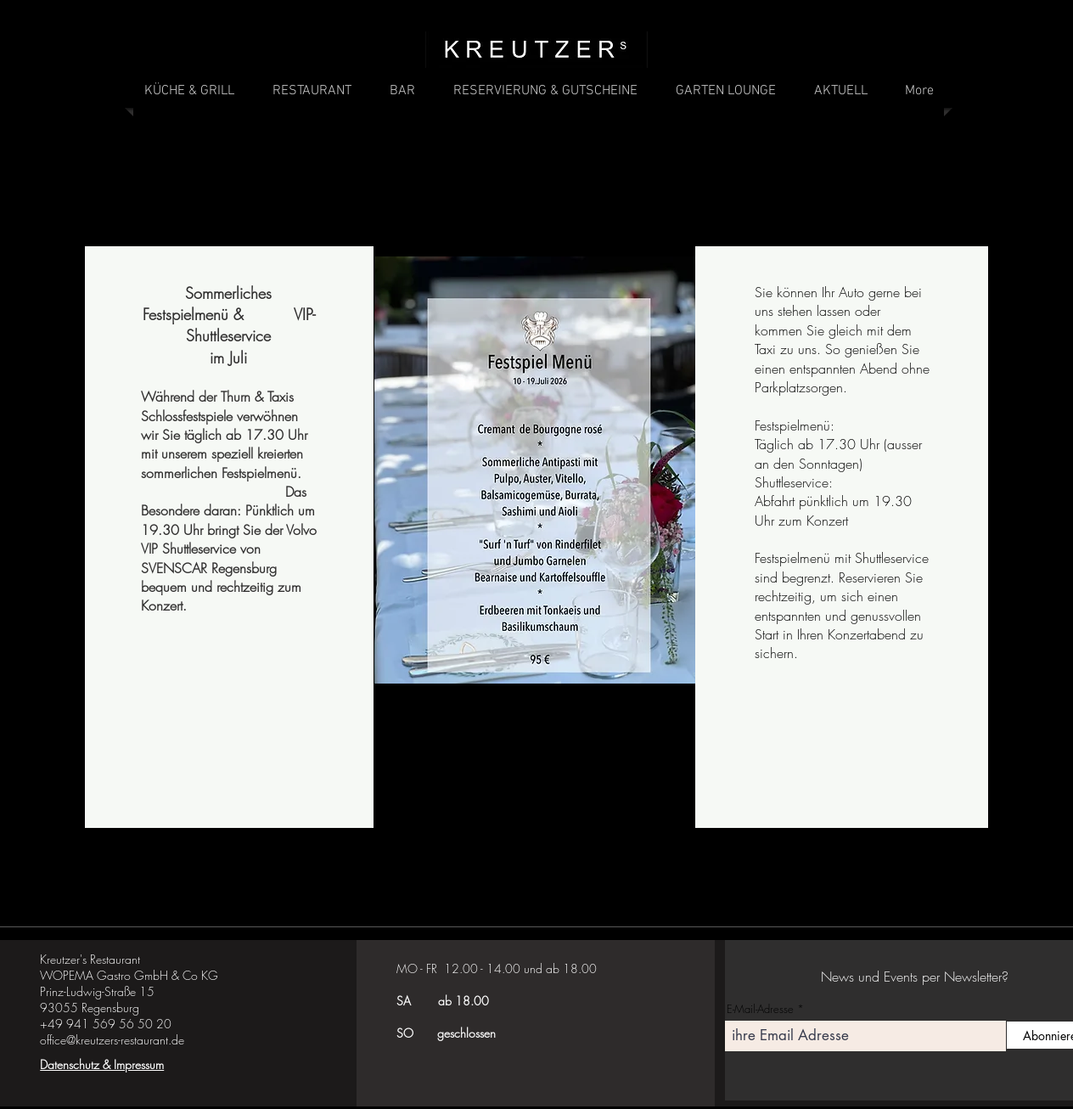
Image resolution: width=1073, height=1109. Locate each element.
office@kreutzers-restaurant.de (112, 1040)
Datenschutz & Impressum (102, 1064)
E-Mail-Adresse (760, 1009)
